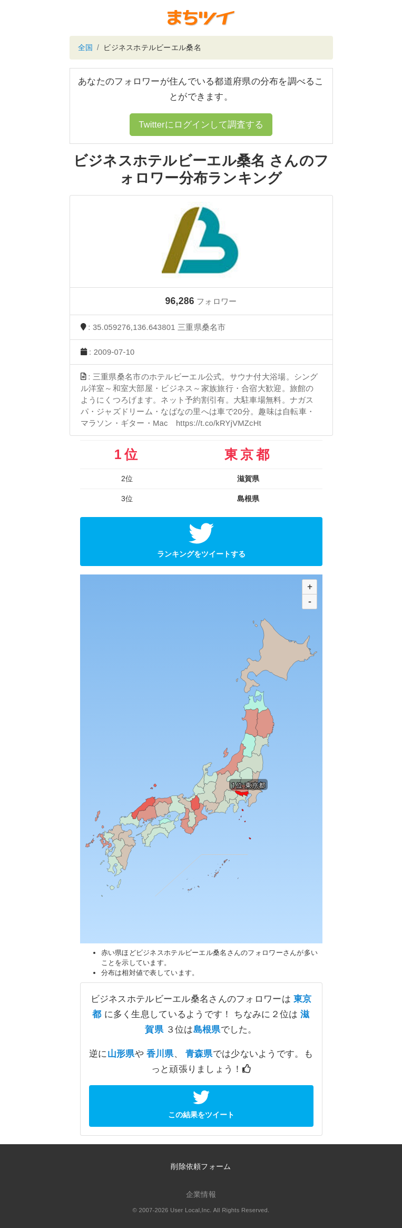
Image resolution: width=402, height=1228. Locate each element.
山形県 (121, 1054)
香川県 (160, 1054)
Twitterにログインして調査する (201, 125)
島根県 (207, 1030)
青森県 (199, 1054)
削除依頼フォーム (201, 1166)
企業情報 (201, 1194)
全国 (85, 47)
